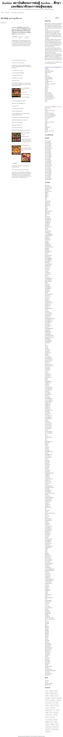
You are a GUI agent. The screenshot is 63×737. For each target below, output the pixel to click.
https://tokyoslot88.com (49, 96)
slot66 (46, 132)
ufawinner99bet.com (49, 563)
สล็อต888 (47, 633)
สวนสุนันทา (47, 653)
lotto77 (46, 380)
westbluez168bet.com (49, 579)
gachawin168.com (48, 314)
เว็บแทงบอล (47, 672)
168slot (46, 192)
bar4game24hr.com (49, 246)
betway (46, 254)
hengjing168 (47, 329)
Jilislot (46, 345)
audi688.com (47, 232)
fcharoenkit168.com (49, 294)
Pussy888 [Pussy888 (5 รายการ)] (56, 705)
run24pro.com (48, 483)
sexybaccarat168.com (49, 497)
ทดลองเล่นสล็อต (48, 600)
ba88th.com (47, 236)
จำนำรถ (46, 596)
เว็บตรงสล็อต (47, 662)
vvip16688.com (48, 576)
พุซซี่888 (46, 614)
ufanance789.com (48, 558)
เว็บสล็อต (47, 667)
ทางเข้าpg (47, 603)
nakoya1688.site (48, 417)
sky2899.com (47, 505)
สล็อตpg (46, 637)
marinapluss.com (48, 394)
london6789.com (48, 377)
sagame (46, 111)
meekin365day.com (49, 398)
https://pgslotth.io (48, 92)
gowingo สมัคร (16, 169)
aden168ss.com (48, 221)
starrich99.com (48, 527)
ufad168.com (47, 554)
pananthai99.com (48, 431)
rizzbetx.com (47, 477)
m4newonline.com (48, 387)
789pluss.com (47, 205)
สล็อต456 (47, 627)
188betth (47, 196)
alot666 (46, 228)
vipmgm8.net (47, 573)
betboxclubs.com (48, 251)
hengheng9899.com (49, 328)
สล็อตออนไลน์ (48, 643)
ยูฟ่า (46, 620)
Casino (46, 275)
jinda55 (46, 347)
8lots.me (46, 208)
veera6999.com (48, 567)
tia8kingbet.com (48, 543)
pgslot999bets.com (49, 451)
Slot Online (47, 510)
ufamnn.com (47, 557)
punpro (46, 458)
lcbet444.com (47, 367)
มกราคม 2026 (48, 145)
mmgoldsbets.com (48, 410)
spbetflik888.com (48, 518)
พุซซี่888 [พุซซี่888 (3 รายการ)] (47, 722)
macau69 (47, 391)
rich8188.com (47, 474)
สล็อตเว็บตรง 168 (48, 647)
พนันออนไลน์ (47, 611)
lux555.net (47, 384)
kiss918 (46, 91)
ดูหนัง (46, 125)
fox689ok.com (48, 304)
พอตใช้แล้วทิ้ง (48, 613)
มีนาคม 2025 (47, 159)
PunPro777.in (47, 464)
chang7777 (47, 276)
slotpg (46, 86)
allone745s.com (48, 226)
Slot (46, 508)
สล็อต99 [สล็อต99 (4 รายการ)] (55, 722)
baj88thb (47, 242)
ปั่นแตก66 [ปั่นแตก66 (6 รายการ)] (55, 719)
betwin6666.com (48, 255)
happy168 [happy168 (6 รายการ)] (53, 698)
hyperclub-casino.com (49, 337)
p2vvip (46, 430)
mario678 (47, 395)
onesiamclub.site (48, 425)
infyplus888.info (48, 341)
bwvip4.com (47, 268)
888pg (46, 206)
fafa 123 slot (47, 291)
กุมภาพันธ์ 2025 (48, 161)
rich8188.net (47, 475)
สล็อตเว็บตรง (47, 76)
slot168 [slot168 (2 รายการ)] (57, 710)
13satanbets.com (48, 186)
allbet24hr (47, 225)
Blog (2, 12)
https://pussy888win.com (49, 116)
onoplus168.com (48, 428)
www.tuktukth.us (48, 581)
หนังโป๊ (46, 656)
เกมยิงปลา (47, 659)
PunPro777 (47, 463)
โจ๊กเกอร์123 (47, 69)
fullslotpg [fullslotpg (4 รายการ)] (52, 695)
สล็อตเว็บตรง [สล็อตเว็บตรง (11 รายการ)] (48, 729)
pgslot (46, 100)
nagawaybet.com (48, 415)
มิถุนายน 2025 (48, 155)
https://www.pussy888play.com (50, 115)
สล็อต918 (47, 634)
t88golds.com (47, 531)
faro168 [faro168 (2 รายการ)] (47, 695)
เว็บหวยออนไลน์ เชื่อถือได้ (50, 670)
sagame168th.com (48, 485)
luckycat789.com (48, 381)
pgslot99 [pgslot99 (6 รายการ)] (51, 705)
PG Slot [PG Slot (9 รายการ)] (47, 705)
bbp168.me (47, 248)
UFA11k (46, 548)
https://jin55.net (48, 72)
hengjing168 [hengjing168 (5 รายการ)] (59, 698)
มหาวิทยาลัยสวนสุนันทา (50, 619)
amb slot (47, 229)
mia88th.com (47, 405)
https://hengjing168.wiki (49, 71)
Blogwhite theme (42, 736)
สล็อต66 (46, 629)
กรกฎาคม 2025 (48, 153)
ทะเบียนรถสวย (48, 601)
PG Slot (46, 435)
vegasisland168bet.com (50, 568)
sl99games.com (48, 507)
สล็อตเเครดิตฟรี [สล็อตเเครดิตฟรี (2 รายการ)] (55, 729)
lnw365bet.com (48, 374)
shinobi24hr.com (48, 500)
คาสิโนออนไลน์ (48, 594)
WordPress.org (48, 684)
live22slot (47, 372)
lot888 (46, 378)
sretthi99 (47, 521)
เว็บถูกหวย (47, 663)
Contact (7, 12)
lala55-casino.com (48, 364)
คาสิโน (46, 593)
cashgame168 (48, 274)
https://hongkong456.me (49, 130)
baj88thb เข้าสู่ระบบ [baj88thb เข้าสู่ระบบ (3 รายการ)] (54, 693)
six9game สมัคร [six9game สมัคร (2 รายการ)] (49, 710)
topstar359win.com (49, 546)
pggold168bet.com (49, 441)
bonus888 (47, 262)
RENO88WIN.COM (49, 473)
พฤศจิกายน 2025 (48, 148)
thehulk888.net (48, 541)
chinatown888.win (48, 278)
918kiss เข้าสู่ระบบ (48, 211)
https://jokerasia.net (48, 99)
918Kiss (46, 209)
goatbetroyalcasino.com (50, 318)
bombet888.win (48, 261)
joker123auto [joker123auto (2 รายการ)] (52, 700)
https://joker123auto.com (49, 113)
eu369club (47, 289)
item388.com (47, 342)
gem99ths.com (48, 315)
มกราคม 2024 (48, 179)
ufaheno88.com (48, 556)
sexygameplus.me (48, 498)
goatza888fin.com (48, 319)
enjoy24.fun (47, 285)
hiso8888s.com (48, 331)
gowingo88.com (15, 36)
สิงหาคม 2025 (48, 152)
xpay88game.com (48, 583)
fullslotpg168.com (48, 308)
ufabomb (47, 553)
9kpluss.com (47, 213)
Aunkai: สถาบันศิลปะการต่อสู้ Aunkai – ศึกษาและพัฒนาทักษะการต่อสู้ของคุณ (31, 5)
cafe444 (46, 271)
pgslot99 (47, 448)
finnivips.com (47, 295)
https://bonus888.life (49, 78)
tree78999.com (48, 547)
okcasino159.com (48, 422)
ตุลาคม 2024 (47, 166)
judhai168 (47, 355)
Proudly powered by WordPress (24, 736)
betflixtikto (47, 252)
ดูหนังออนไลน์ (47, 127)
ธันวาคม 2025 (48, 146)
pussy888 (46, 82)
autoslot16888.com (49, 233)
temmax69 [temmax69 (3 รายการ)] (56, 712)
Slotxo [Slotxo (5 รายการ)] (51, 712)
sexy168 (46, 494)
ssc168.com (47, 524)
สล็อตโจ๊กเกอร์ (48, 652)
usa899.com (47, 566)
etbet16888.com (48, 286)
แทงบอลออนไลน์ (48, 673)
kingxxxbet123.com (49, 359)
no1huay (46, 420)
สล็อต (46, 624)
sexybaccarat (47, 118)
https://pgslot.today (48, 81)
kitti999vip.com (48, 361)
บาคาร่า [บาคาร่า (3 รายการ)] (47, 717)
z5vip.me (47, 587)
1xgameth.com (48, 201)
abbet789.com (48, 218)
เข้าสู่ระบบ (47, 680)
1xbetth (46, 88)
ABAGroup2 (47, 216)
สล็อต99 (46, 636)
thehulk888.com (48, 540)
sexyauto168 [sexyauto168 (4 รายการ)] (52, 707)
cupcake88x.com (48, 279)
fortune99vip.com (48, 302)
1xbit (46, 199)
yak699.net (47, 586)
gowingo (16, 84)
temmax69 (47, 536)
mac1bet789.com (48, 390)
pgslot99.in (47, 450)
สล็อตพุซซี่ (47, 640)
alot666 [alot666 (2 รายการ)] (47, 693)
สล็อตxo (46, 639)
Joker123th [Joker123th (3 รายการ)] (59, 700)
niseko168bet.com (48, 418)
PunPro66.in (47, 461)
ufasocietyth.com (48, 560)
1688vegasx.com (48, 191)
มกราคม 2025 (48, 162)
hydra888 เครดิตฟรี (49, 335)
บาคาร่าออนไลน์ (48, 607)
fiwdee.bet (47, 298)
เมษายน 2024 (48, 175)
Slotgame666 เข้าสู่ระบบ (50, 513)
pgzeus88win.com (48, 454)
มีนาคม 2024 (47, 176)
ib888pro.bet (47, 338)
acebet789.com (48, 219)
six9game (47, 503)
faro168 (46, 129)
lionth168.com (48, 369)
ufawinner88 (47, 561)
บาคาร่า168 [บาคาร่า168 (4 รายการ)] (52, 717)
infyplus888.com (48, 339)
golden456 (47, 324)
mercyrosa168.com (48, 400)
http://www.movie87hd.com (50, 114)
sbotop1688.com (48, 490)
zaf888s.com (47, 589)
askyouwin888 (48, 231)
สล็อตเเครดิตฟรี (48, 649)
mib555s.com (47, 408)
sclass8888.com (48, 491)
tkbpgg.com (47, 544)
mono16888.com (48, 412)
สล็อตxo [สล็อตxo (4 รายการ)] (57, 724)
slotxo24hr (47, 85)
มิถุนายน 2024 (48, 172)
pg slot (46, 119)
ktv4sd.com (47, 362)
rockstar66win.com (49, 478)
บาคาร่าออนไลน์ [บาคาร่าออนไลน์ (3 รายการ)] (49, 719)
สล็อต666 (47, 630)
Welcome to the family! (17, 12)
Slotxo (46, 514)
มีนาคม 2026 (47, 142)
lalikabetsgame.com (49, 365)
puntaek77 (47, 467)
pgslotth (46, 453)
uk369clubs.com (48, 564)
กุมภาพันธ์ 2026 (48, 143)
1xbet (46, 198)
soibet (46, 517)
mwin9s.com (47, 414)
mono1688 (47, 411)
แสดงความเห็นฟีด (48, 683)
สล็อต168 (47, 626)
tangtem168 (47, 534)
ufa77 (46, 550)
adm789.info (47, 222)
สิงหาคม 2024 (48, 169)
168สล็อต (47, 193)
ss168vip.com (47, 523)
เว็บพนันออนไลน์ (48, 666)
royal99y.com (47, 480)
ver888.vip (47, 571)
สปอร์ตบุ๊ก (47, 623)
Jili (45, 344)
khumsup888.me (48, 357)
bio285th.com (48, 256)
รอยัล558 (47, 621)
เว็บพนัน (46, 664)
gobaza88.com (48, 322)
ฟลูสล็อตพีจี (47, 616)
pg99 (46, 440)
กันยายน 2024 (48, 168)
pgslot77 (46, 445)
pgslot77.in (47, 447)
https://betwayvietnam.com (50, 97)
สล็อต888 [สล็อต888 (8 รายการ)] (52, 724)
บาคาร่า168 (47, 606)
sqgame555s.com (48, 520)
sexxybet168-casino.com (50, 493)
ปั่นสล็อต (47, 609)
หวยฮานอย (47, 657)
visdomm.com (48, 574)
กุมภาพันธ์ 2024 (48, 178)
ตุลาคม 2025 (47, 149)
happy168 (47, 327)
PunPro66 (47, 460)
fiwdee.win (47, 299)
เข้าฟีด (46, 682)
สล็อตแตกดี (47, 650)
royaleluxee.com (48, 481)
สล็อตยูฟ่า (47, 642)
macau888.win (48, 392)
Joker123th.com (48, 352)
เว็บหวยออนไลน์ (48, 669)
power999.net (48, 455)
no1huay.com (47, 421)
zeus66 (46, 591)
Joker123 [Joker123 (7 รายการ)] (47, 700)
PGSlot (46, 444)
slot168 (46, 511)
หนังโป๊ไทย (47, 87)
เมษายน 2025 (48, 158)
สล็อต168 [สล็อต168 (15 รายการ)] (47, 724)
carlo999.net (47, 272)
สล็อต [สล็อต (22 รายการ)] (51, 722)
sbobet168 (47, 488)
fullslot (46, 123)
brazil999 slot (48, 265)
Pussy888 (47, 468)
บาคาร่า (46, 604)
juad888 (46, 354)
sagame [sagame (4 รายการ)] (47, 707)
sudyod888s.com (48, 530)
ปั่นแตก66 (47, 610)
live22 (46, 124)
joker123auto (47, 349)
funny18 (46, 90)
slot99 (46, 73)
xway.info (47, 584)
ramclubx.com (48, 470)
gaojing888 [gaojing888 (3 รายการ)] (48, 698)
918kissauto (47, 212)
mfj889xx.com (48, 402)
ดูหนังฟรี (46, 128)
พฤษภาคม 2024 (48, 173)
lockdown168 (47, 375)
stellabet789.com (48, 528)
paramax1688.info (48, 432)
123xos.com (47, 185)
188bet (46, 195)
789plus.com (47, 202)
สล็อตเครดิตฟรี (48, 644)
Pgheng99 (47, 443)
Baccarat (47, 241)
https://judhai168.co (48, 77)
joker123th (47, 351)
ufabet (46, 551)
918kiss (46, 109)
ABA (46, 215)
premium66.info (48, 457)
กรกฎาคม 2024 (48, 171)
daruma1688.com (48, 281)
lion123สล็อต (47, 368)
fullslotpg (47, 306)
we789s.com (47, 577)
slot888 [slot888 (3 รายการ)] (47, 712)
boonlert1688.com (48, 264)
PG (45, 434)
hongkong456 (48, 332)
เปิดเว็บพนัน (47, 660)
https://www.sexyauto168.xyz (50, 83)
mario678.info (48, 397)
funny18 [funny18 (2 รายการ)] (56, 695)
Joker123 (46, 348)
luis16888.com (48, 382)
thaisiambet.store (48, 538)
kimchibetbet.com (48, 358)
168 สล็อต (47, 189)
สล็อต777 (47, 631)
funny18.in (47, 311)
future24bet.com (48, 312)
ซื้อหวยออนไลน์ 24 (49, 597)
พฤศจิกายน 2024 (48, 165)
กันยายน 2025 (48, 150)
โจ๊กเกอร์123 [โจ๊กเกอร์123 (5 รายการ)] (48, 731)
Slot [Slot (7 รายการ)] (54, 710)
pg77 (46, 438)
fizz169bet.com (48, 301)
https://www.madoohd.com (50, 110)
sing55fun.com (48, 501)
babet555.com (48, 239)
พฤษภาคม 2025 (48, 156)
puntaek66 (47, 465)
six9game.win (47, 504)
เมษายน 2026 (48, 140)
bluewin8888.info (48, 258)
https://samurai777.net (49, 95)
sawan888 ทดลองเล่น (49, 487)
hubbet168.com (48, 334)
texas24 (46, 537)
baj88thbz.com (48, 244)
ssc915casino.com (48, 526)
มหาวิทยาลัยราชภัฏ (49, 617)
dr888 (46, 282)
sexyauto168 (47, 495)
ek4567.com (47, 284)
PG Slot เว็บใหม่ (48, 437)
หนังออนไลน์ (47, 654)
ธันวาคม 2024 (48, 163)
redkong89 (47, 471)
